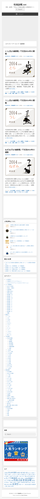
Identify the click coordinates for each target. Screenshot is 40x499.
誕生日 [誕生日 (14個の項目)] (30, 484)
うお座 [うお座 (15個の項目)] (8, 474)
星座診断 (7, 370)
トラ (8, 329)
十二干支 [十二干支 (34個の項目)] (7, 480)
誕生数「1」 (10, 296)
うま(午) (9, 356)
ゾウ (8, 326)
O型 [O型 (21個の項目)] (26, 473)
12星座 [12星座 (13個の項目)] (6, 472)
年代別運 (11, 344)
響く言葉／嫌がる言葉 (12, 405)
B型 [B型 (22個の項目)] (24, 473)
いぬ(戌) (9, 350)
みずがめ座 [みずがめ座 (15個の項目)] (30, 476)
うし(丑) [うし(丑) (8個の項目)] (12, 474)
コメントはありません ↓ (28, 56)
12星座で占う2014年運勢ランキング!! (19, 236)
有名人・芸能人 (10, 288)
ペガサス (9, 331)
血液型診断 (8, 406)
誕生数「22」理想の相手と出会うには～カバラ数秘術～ (18, 271)
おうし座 (9, 378)
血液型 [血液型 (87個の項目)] (15, 484)
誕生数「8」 (10, 309)
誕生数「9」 (10, 311)
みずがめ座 (9, 391)
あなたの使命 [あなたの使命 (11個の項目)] (31, 472)
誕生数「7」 (10, 308)
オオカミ (9, 323)
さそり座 (9, 385)
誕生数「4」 (10, 303)
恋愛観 (8, 395)
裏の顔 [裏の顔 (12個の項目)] (26, 484)
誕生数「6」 (10, 306)
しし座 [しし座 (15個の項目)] (10, 476)
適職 (8, 313)
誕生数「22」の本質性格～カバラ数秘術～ (15, 266)
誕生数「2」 (10, 299)
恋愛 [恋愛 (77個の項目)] (20, 480)
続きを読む (13, 88)
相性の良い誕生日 (11, 398)
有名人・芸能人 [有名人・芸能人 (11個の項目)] (9, 482)
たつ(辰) (9, 360)
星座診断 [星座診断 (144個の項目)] (27, 480)
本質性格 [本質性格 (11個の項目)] (23, 482)
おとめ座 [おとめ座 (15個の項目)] (21, 474)
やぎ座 (8, 393)
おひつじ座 (9, 381)
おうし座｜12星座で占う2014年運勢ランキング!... (21, 252)
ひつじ (8, 321)
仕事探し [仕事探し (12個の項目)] (22, 478)
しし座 (8, 386)
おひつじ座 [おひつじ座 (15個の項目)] (27, 474)
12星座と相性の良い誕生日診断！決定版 (19, 225)
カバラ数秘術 (8, 284)
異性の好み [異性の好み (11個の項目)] (6, 484)
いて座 (8, 375)
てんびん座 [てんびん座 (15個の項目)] (15, 476)
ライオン (9, 333)
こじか (8, 316)
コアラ (8, 324)
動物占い (7, 314)
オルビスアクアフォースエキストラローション (18, 282)
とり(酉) (9, 363)
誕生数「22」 (10, 298)
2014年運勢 (12, 92)
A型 (8, 411)
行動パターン (10, 401)
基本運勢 (11, 343)
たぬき (8, 319)
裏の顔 (8, 403)
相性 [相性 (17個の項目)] (11, 484)
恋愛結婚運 (11, 346)
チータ (8, 328)
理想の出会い (10, 291)
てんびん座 (9, 388)
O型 (8, 415)
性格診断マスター (15, 56)
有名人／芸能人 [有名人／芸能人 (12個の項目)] (17, 482)
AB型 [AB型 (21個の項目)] (18, 473)
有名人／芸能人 (10, 396)
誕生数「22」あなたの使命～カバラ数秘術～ (15, 267)
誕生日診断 (11, 400)
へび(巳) (9, 368)
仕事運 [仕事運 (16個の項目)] (26, 478)
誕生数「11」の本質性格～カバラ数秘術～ (20, 241)
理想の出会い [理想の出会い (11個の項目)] (28, 482)
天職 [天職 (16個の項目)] (12, 480)
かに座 (8, 383)
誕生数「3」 (10, 301)
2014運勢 (9, 371)
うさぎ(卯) (9, 353)
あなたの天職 (10, 373)
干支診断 (26, 92)
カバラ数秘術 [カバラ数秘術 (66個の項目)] (11, 478)
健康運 (22, 92)
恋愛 (16, 93)
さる (8, 318)
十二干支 (19, 192)
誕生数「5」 (10, 304)
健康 (13, 93)
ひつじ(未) (9, 366)
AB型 (8, 410)
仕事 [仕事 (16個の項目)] (19, 478)
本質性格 (9, 289)
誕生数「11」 (10, 294)
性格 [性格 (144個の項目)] (15, 480)
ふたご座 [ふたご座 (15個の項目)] (24, 476)
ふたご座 (9, 390)
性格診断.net (20, 4)
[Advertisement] (20, 27)
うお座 (8, 376)
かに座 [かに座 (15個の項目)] (32, 474)
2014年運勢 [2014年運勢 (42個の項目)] (12, 473)
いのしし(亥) (10, 351)
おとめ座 (9, 380)
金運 (10, 348)
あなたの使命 (10, 286)
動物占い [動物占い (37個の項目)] (31, 478)
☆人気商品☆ (8, 279)
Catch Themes (24, 495)
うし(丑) (18, 141)
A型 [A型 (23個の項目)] (21, 473)
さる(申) (9, 358)
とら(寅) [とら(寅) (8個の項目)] (19, 476)
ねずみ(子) (18, 190)
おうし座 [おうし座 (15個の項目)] (16, 474)
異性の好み (9, 293)
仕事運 (10, 339)
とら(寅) (18, 92)
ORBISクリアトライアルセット (14, 281)
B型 (8, 413)
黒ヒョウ (9, 334)
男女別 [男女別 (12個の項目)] (33, 482)
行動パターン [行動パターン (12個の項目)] (22, 484)
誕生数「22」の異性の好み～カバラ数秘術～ (15, 269)
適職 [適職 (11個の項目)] (33, 484)
